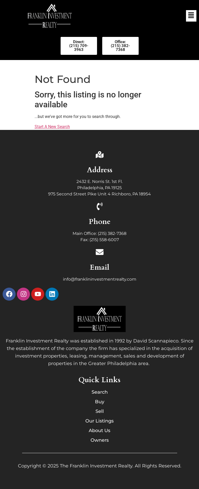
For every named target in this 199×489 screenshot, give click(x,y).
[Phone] (100, 207)
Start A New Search (52, 126)
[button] (191, 16)
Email (99, 267)
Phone (100, 222)
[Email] (100, 252)
